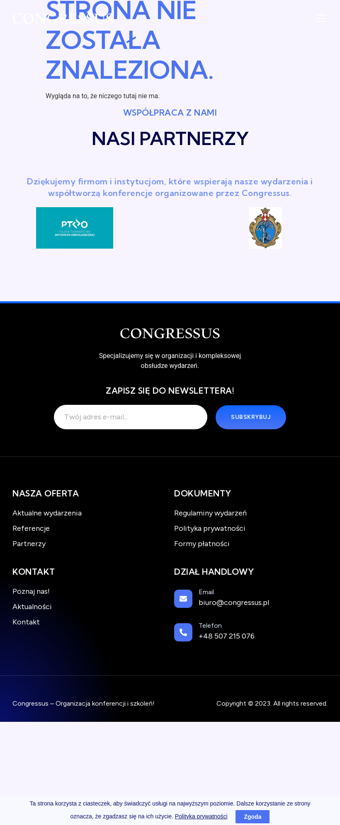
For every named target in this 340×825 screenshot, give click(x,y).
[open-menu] (321, 19)
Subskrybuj (251, 417)
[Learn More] (251, 600)
